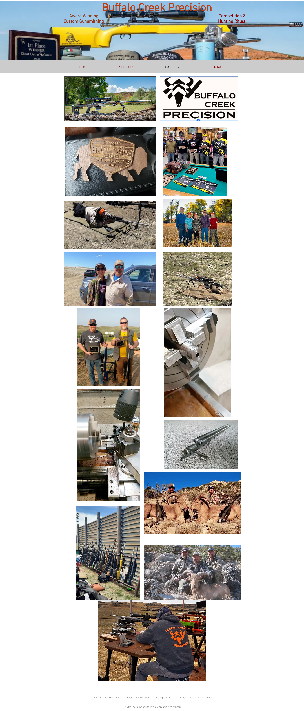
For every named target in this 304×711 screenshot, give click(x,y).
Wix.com (177, 707)
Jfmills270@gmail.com (199, 697)
